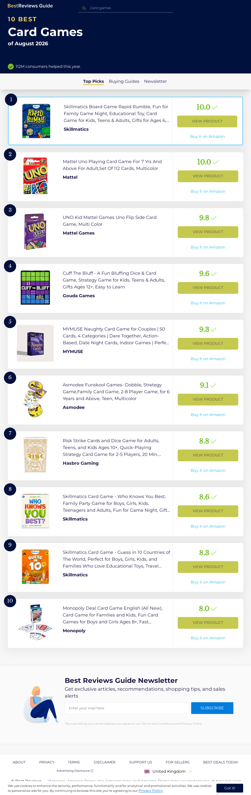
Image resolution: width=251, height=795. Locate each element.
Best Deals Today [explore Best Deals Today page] (220, 762)
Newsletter (155, 81)
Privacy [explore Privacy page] (46, 762)
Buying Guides (124, 81)
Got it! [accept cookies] (229, 788)
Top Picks (93, 81)
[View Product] (125, 120)
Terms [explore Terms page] (74, 762)
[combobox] (125, 7)
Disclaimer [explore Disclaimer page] (104, 762)
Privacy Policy (150, 790)
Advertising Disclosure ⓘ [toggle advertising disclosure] (75, 770)
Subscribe (212, 708)
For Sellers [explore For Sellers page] (177, 762)
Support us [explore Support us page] (140, 762)
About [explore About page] (19, 762)
